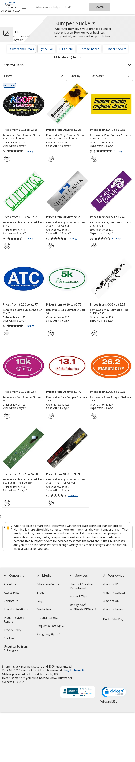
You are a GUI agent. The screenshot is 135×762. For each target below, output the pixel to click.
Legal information (75, 667)
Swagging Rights (48, 634)
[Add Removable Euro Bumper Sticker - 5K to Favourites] (51, 333)
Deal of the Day (113, 619)
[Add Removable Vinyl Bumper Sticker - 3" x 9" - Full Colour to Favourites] (51, 246)
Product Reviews (47, 618)
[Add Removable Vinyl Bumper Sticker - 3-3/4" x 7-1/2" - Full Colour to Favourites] (51, 159)
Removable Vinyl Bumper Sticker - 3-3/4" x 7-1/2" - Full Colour (66, 136)
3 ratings (119, 151)
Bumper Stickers (115, 49)
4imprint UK (111, 601)
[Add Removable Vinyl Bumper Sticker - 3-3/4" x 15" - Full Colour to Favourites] (7, 503)
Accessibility (11, 593)
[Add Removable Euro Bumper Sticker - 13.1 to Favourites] (51, 416)
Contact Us (11, 601)
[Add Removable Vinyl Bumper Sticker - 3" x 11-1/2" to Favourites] (94, 246)
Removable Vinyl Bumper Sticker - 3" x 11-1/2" (110, 224)
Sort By (75, 76)
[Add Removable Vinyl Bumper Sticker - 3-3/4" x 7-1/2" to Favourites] (94, 159)
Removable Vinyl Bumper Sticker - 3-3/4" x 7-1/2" (110, 136)
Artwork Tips (78, 596)
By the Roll (46, 49)
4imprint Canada (114, 593)
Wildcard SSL (108, 699)
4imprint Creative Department (81, 586)
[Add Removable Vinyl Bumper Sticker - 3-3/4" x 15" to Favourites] (94, 333)
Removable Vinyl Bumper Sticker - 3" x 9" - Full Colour (66, 224)
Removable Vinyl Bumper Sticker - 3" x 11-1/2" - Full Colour (66, 481)
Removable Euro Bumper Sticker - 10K (23, 398)
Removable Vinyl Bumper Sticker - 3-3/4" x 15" (110, 311)
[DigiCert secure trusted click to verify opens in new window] (114, 689)
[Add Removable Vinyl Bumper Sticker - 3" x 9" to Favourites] (7, 246)
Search (99, 7)
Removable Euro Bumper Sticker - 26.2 (110, 398)
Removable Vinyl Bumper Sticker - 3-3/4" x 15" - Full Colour (23, 481)
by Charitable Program (83, 607)
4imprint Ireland (113, 609)
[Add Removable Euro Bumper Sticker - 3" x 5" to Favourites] (7, 333)
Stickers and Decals (21, 49)
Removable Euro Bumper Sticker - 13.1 (66, 398)
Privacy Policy (13, 631)
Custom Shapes (89, 49)
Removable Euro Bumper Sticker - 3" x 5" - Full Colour (23, 136)
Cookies (9, 639)
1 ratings (29, 151)
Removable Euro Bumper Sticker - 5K (66, 311)
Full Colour (66, 49)
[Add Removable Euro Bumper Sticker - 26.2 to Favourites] (94, 416)
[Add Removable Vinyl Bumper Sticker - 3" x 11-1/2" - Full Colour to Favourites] (51, 503)
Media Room (45, 609)
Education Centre (48, 584)
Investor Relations (16, 610)
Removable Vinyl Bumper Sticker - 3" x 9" (23, 224)
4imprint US (110, 584)
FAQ (39, 601)
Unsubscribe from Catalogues (17, 650)
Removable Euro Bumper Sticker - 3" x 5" (23, 311)
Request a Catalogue (50, 626)
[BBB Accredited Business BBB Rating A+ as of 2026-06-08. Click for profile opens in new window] (77, 689)
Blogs (40, 593)
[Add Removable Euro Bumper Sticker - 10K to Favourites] (7, 416)
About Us (10, 584)
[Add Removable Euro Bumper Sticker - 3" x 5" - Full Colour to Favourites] (7, 159)
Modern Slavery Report (14, 621)
